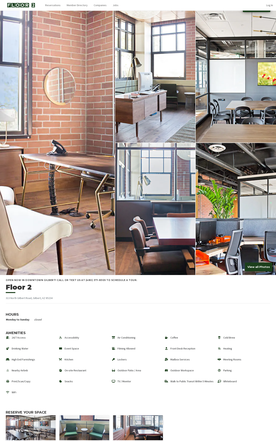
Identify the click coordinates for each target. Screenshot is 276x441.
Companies (100, 5)
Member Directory (77, 5)
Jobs (115, 5)
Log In (269, 5)
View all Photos (258, 267)
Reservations (53, 5)
